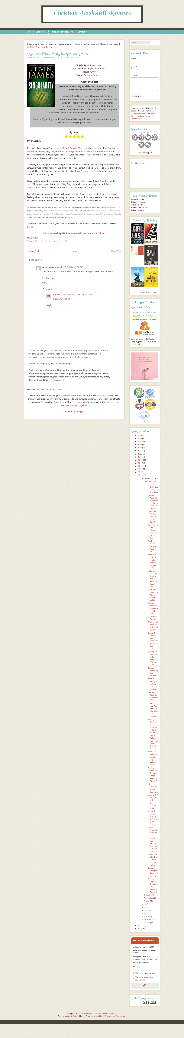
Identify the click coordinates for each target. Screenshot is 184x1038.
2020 (140, 454)
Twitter (152, 113)
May (145, 910)
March (146, 916)
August (146, 901)
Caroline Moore (72, 1016)
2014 (140, 472)
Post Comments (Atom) (51, 389)
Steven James (59, 241)
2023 (140, 445)
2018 (140, 460)
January (147, 923)
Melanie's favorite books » (149, 292)
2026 (140, 436)
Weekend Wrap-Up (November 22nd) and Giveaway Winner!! (153, 611)
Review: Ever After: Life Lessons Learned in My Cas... (153, 859)
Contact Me (83, 31)
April (145, 913)
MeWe (145, 153)
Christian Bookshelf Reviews (92, 13)
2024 (140, 442)
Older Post (116, 251)
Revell (43, 241)
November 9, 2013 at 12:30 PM (68, 267)
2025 (140, 439)
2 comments (75, 57)
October (147, 895)
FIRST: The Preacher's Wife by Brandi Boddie (153, 595)
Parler (139, 153)
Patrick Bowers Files (72, 148)
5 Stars (37, 241)
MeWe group (138, 113)
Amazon (88, 75)
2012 (139, 926)
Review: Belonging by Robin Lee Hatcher (153, 684)
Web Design (121, 1016)
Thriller (68, 241)
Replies (48, 289)
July (145, 904)
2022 (140, 448)
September (148, 898)
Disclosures (41, 31)
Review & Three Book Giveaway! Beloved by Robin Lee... (153, 641)
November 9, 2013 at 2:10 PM (78, 294)
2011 (139, 929)
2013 (139, 475)
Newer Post (33, 251)
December (148, 478)
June (146, 907)
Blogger (80, 411)
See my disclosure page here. (74, 405)
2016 (140, 466)
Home (28, 31)
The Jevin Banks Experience (81, 151)
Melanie (56, 294)
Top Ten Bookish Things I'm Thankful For (152, 546)
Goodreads (98, 75)
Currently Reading (145, 220)
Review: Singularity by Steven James (57, 54)
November (148, 481)
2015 (139, 469)
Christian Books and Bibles (39, 47)
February (147, 919)
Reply (44, 282)
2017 (139, 463)
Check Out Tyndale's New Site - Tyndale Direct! (153, 517)
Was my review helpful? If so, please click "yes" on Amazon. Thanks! (74, 233)
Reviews (49, 241)
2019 (140, 457)
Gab (150, 153)
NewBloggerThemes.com (105, 1016)
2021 (139, 451)
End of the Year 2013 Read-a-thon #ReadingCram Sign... (153, 579)
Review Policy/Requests (62, 31)
